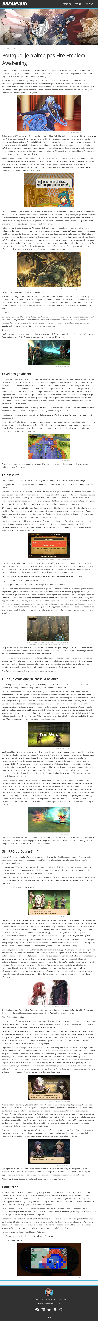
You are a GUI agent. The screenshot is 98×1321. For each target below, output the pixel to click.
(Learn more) (62, 1299)
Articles (67, 4)
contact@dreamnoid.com (49, 1303)
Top (49, 1318)
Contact (89, 4)
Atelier (78, 4)
